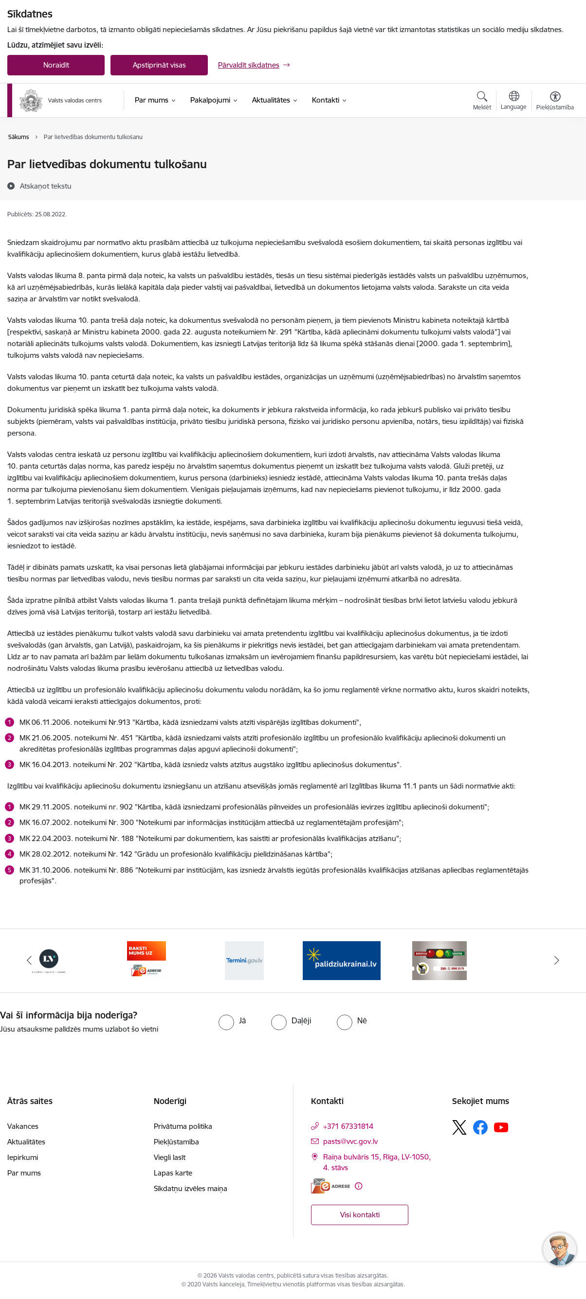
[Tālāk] (557, 961)
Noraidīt (56, 65)
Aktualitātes (26, 1141)
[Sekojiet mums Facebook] (480, 1127)
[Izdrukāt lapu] (555, 160)
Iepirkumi (22, 1157)
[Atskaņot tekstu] (46, 186)
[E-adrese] (330, 1186)
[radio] (232, 1020)
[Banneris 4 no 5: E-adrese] (146, 960)
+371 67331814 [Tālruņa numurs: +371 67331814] (348, 1126)
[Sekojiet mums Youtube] (501, 1127)
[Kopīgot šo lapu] (555, 184)
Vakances (22, 1126)
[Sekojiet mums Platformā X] (459, 1127)
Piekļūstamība (176, 1141)
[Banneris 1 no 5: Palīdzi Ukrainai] (342, 960)
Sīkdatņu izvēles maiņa (190, 1188)
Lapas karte (173, 1172)
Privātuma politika (183, 1126)
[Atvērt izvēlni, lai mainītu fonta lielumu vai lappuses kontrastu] (555, 102)
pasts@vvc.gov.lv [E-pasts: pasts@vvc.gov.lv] (350, 1141)
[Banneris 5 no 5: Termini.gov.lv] (244, 960)
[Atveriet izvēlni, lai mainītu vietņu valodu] (513, 101)
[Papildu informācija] (358, 1186)
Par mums (24, 1172)
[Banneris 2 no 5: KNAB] (439, 960)
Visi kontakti (360, 1214)
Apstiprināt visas (159, 65)
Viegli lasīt (169, 1157)
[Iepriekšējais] (29, 961)
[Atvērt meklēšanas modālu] (482, 102)
